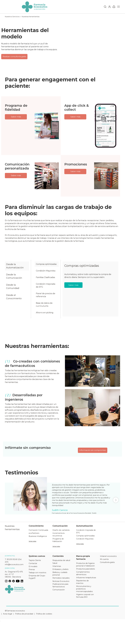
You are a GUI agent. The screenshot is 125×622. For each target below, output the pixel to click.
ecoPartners (34, 533)
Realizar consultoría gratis (14, 56)
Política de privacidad (24, 614)
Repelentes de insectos (82, 582)
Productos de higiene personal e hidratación (85, 564)
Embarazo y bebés (60, 569)
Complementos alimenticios (83, 573)
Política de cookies (44, 614)
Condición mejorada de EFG (45, 285)
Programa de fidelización (58, 540)
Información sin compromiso (92, 450)
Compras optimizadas (46, 264)
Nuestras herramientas (30, 16)
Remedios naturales (60, 578)
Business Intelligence (38, 536)
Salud (54, 563)
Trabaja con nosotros (37, 572)
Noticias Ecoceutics (60, 581)
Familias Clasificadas (45, 277)
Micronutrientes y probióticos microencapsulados (84, 589)
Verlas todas (32, 541)
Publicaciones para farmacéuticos (60, 585)
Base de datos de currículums (44, 304)
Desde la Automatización (15, 266)
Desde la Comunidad (12, 287)
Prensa (32, 569)
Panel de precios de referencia (45, 295)
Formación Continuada (38, 530)
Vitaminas (56, 566)
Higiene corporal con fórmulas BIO (85, 595)
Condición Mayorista (45, 271)
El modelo (33, 566)
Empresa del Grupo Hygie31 (37, 577)
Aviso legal (7, 614)
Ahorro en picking (44, 312)
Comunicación (58, 590)
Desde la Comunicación (14, 276)
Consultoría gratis (107, 562)
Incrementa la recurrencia (58, 534)
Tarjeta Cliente (35, 560)
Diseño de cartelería (60, 530)
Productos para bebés (85, 569)
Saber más (16, 117)
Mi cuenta (104, 559)
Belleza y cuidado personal (59, 573)
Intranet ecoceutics (108, 556)
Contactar (33, 563)
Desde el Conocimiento (14, 297)
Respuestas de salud (61, 560)
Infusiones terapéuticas (86, 577)
